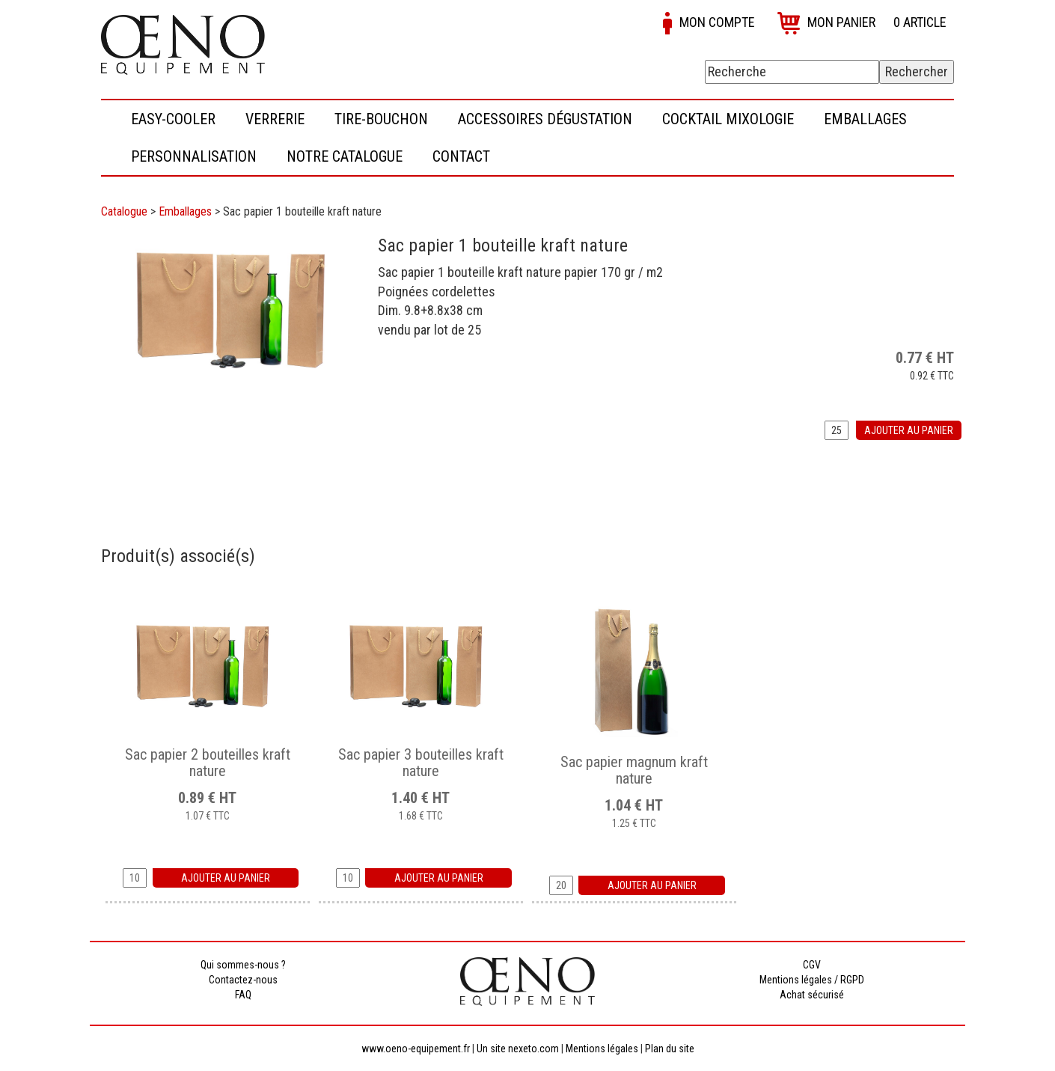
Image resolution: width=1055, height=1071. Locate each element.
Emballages (185, 211)
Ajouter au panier (908, 430)
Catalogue (124, 211)
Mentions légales (602, 1049)
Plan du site (669, 1049)
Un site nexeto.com (518, 1049)
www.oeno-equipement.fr (415, 1049)
